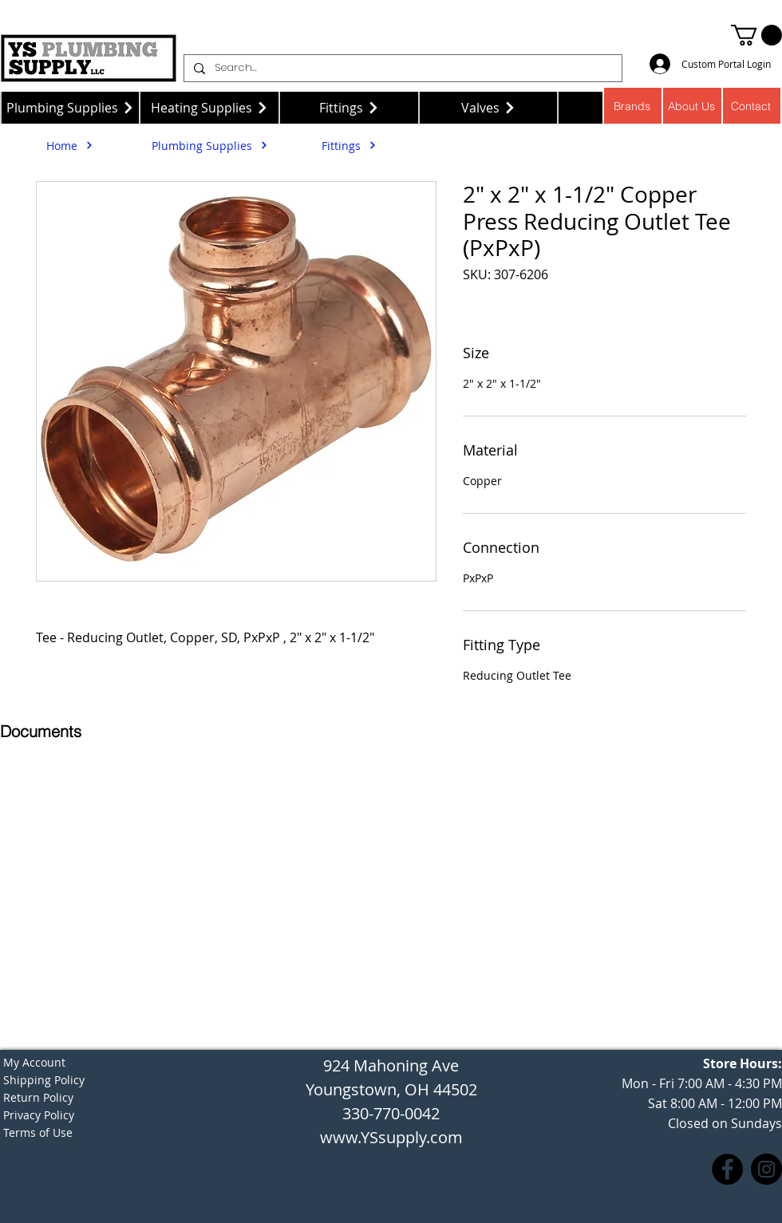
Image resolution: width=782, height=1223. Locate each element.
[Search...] (401, 68)
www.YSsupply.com (391, 1137)
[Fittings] (349, 108)
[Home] (70, 145)
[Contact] (752, 106)
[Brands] (632, 106)
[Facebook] (727, 1169)
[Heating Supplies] (209, 108)
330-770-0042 (391, 1113)
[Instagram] (766, 1169)
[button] (756, 35)
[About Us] (692, 106)
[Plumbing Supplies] (70, 108)
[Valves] (489, 108)
